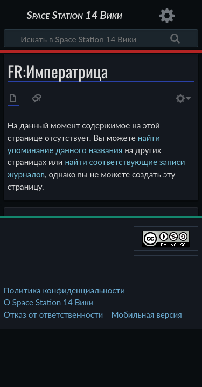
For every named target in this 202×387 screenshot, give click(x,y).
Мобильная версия (147, 314)
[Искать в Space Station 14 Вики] (101, 38)
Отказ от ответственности (53, 314)
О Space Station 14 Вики (49, 302)
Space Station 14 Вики (74, 16)
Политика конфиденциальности (64, 290)
